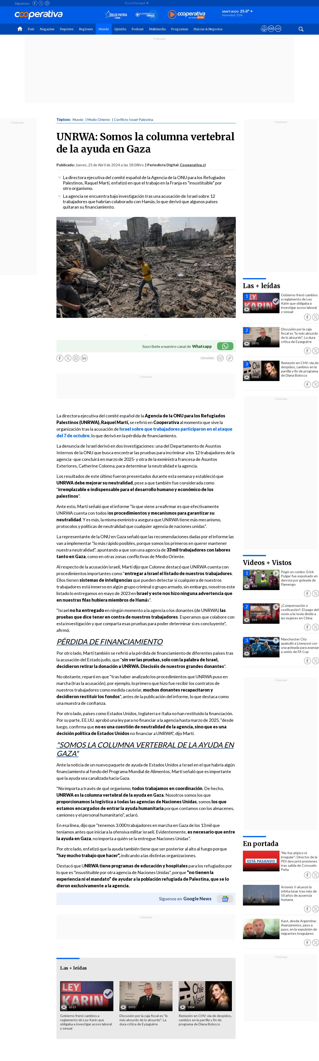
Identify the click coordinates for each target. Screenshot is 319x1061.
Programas (179, 29)
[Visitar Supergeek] (278, 33)
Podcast (138, 29)
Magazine (47, 29)
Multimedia (157, 29)
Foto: (64, 221)
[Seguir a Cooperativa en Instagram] (47, 3)
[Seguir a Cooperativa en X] (41, 3)
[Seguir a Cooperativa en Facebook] (34, 3)
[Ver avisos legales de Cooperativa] (264, 33)
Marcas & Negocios (208, 29)
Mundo (103, 29)
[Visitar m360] (271, 33)
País (31, 29)
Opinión (120, 29)
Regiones (86, 29)
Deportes (67, 29)
